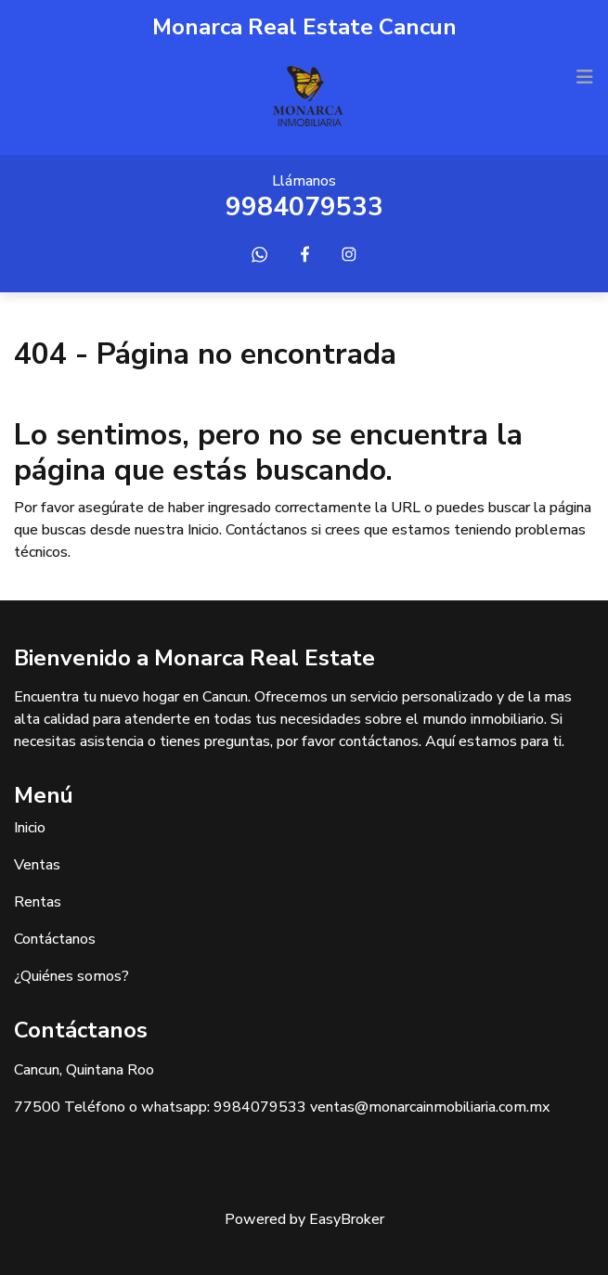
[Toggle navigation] (585, 77)
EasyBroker (346, 1219)
